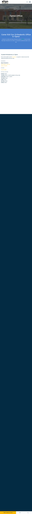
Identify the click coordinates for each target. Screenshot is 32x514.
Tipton (23, 39)
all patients (14, 56)
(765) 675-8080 (3, 69)
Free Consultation (8, 512)
